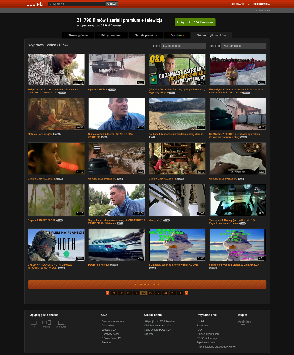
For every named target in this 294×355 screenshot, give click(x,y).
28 (165, 293)
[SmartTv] (50, 329)
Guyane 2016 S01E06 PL (102, 178)
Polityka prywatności (208, 334)
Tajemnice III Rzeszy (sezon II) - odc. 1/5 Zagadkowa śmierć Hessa (232, 222)
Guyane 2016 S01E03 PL (163, 178)
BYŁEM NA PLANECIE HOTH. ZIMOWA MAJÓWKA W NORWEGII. (50, 266)
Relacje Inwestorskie (113, 321)
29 (172, 293)
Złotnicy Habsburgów (40, 134)
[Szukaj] (76, 3)
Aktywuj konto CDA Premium (159, 321)
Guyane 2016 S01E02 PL (42, 220)
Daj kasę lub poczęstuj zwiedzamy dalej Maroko (176, 134)
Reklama (106, 342)
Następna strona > (144, 284)
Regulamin (202, 325)
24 (136, 293)
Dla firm (148, 334)
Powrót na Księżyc (98, 264)
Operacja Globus (97, 89)
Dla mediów (108, 325)
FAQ (199, 329)
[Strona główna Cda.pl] (35, 4)
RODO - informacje (207, 338)
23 (128, 293)
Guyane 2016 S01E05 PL (223, 178)
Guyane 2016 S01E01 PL (42, 178)
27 (158, 293)
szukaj (112, 4)
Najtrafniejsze (244, 45)
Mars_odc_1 (156, 220)
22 (121, 293)
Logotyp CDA (109, 329)
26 (150, 293)
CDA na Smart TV (111, 338)
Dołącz (195, 22)
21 (113, 293)
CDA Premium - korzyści (157, 325)
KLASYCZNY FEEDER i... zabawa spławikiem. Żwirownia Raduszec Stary (235, 136)
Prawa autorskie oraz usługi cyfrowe (216, 346)
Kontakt (201, 321)
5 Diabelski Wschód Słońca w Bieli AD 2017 (234, 264)
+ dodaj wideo (263, 10)
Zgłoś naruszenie (206, 342)
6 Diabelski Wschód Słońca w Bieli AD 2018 (173, 264)
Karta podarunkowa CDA (157, 329)
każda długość (183, 45)
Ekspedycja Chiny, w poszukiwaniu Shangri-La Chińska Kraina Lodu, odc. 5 (236, 91)
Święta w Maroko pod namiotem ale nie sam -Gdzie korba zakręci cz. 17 (53, 91)
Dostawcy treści (110, 334)
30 (180, 293)
